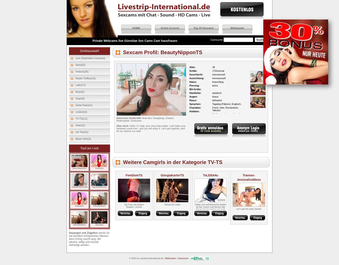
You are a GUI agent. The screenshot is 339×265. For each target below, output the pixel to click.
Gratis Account (170, 28)
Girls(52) (80, 65)
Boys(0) (79, 91)
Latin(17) (80, 85)
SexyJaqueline (79, 167)
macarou (99, 167)
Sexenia (99, 224)
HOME (136, 28)
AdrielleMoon (99, 205)
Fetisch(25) (81, 71)
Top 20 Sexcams (203, 28)
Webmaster (237, 28)
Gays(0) (80, 98)
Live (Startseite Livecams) (90, 58)
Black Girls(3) (83, 138)
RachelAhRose (99, 186)
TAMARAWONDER (80, 186)
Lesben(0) (81, 112)
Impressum (183, 258)
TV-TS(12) (81, 118)
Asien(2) (80, 125)
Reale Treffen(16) (85, 78)
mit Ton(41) (81, 132)
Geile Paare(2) (83, 105)
